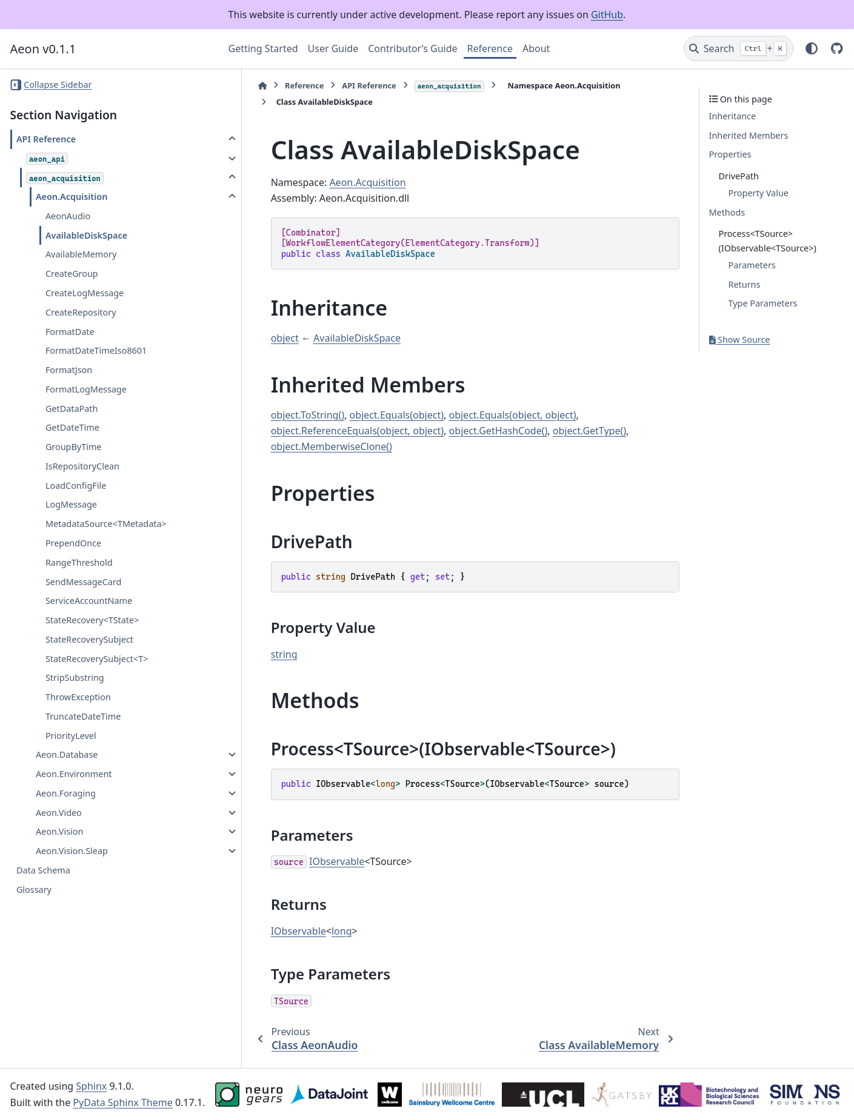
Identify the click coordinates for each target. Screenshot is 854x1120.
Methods (727, 212)
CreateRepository (80, 312)
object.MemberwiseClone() (303, 446)
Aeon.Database (67, 754)
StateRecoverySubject (89, 639)
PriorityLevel (70, 735)
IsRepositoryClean (82, 466)
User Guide (333, 48)
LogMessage (71, 504)
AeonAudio (67, 216)
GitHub (607, 14)
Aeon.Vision (59, 831)
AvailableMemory (80, 254)
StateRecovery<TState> (92, 620)
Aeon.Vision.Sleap (72, 851)
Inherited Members (749, 135)
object (257, 338)
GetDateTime (72, 427)
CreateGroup (71, 273)
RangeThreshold (79, 562)
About (536, 48)
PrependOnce (73, 543)
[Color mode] (811, 48)
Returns (745, 284)
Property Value (759, 193)
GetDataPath (71, 408)
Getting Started (263, 48)
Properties (730, 154)
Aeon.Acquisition (71, 196)
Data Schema (43, 870)
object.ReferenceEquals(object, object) (329, 430)
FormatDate (70, 331)
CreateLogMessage (84, 293)
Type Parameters (763, 303)
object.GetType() (561, 430)
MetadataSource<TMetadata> (106, 523)
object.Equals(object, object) (484, 415)
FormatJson (68, 370)
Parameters (752, 265)
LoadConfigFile (75, 485)
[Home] (234, 85)
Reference (490, 48)
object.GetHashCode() (470, 430)
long (314, 931)
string (256, 654)
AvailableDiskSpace (86, 235)
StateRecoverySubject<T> (96, 658)
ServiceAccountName (88, 600)
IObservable (308, 861)
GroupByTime (73, 446)
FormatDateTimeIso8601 (96, 350)
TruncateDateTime (83, 716)
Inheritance (732, 116)
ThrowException (78, 697)
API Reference (46, 139)
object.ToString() (279, 415)
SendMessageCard (83, 582)
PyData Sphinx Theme (122, 1102)
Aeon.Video (59, 812)
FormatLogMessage (86, 389)
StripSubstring (74, 677)
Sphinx (91, 1086)
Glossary (34, 889)
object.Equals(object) (368, 415)
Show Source (739, 339)
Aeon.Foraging (66, 793)
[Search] (738, 48)
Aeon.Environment (74, 774)
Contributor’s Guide (412, 48)
